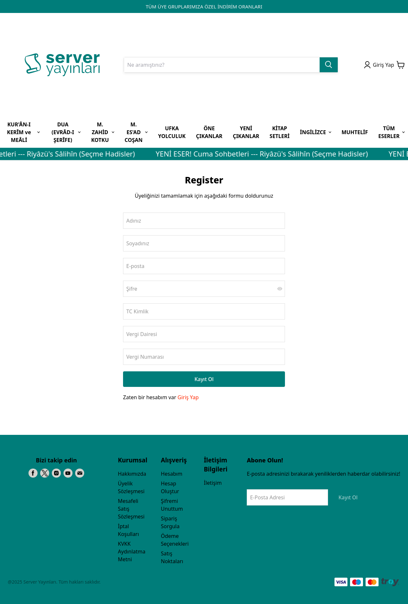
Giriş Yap (187, 397)
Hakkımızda (132, 473)
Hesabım (171, 473)
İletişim (212, 482)
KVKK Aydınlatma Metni (131, 551)
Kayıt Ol (203, 379)
